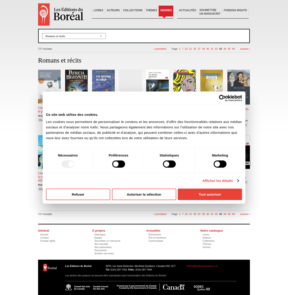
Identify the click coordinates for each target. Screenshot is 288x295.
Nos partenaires (103, 247)
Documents (100, 250)
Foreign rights (47, 240)
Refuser (78, 194)
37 (199, 48)
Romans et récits (55, 36)
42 (216, 48)
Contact (44, 237)
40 (207, 48)
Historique (99, 234)
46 (233, 48)
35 (195, 48)
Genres (166, 10)
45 (229, 48)
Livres (98, 10)
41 (212, 48)
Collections (132, 10)
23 (186, 48)
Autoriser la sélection (144, 194)
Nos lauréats (101, 244)
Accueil (44, 234)
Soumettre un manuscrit (107, 240)
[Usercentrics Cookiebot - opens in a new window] (222, 98)
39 (203, 48)
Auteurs (113, 10)
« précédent (159, 48)
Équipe (98, 237)
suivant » (245, 48)
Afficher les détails (217, 181)
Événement (155, 234)
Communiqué (156, 240)
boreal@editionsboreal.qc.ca (202, 266)
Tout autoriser (210, 194)
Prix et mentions (157, 237)
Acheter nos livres (104, 253)
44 (225, 48)
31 (190, 48)
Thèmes (151, 10)
